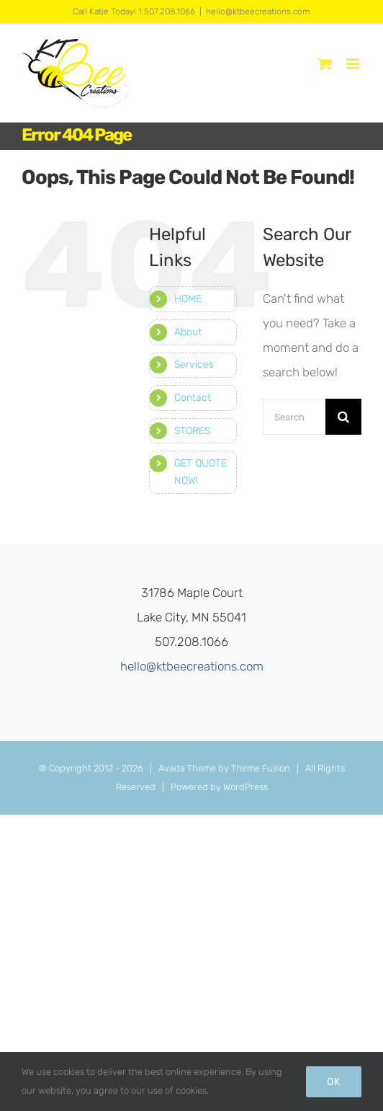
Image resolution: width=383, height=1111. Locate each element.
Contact (192, 397)
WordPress (245, 787)
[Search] (343, 417)
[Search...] (294, 417)
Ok (334, 1082)
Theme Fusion (260, 768)
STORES (192, 431)
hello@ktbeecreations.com (258, 11)
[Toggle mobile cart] (324, 63)
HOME (188, 299)
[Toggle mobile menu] (353, 63)
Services (194, 364)
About (188, 332)
